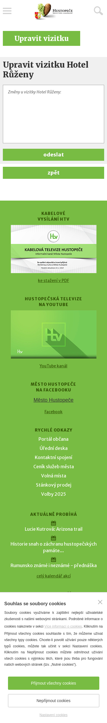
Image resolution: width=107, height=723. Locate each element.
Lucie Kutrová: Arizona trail (53, 529)
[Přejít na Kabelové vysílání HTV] (53, 249)
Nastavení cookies (53, 715)
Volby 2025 (53, 494)
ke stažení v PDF (53, 280)
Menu (7, 11)
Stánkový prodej (53, 485)
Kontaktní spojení (53, 457)
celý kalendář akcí (54, 576)
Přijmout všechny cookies (53, 683)
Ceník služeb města (53, 466)
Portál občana (53, 439)
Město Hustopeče (53, 400)
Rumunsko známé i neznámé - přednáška (54, 565)
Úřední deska (54, 448)
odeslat (53, 154)
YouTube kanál (53, 366)
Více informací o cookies (63, 626)
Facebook (53, 411)
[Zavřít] (100, 602)
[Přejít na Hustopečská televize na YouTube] (53, 334)
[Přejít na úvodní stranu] (54, 11)
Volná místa (53, 476)
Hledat (98, 10)
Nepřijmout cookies (53, 700)
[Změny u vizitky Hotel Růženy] (53, 114)
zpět (54, 172)
